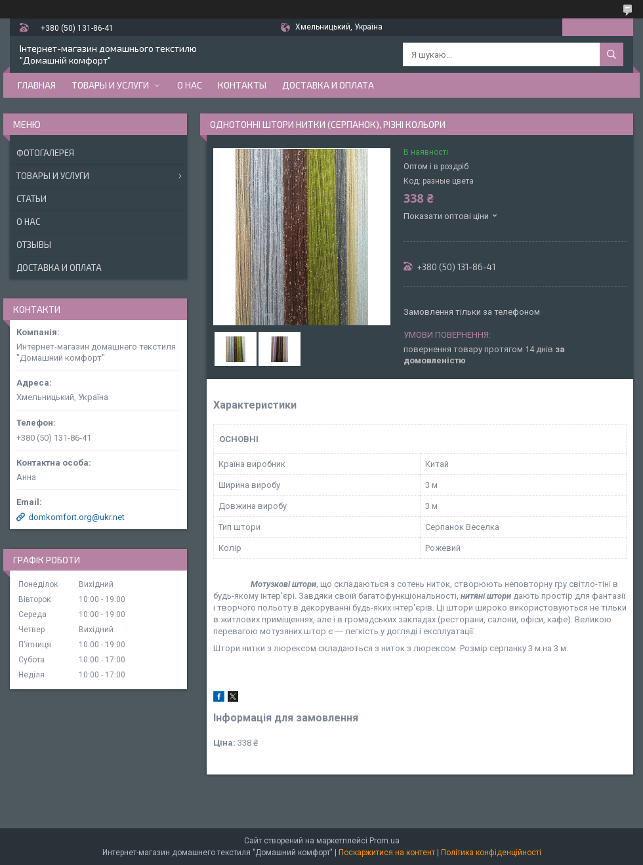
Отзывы (33, 244)
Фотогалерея (45, 153)
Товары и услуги (110, 85)
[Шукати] (611, 54)
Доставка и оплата (328, 85)
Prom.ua (384, 840)
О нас (189, 85)
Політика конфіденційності (491, 852)
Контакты (242, 85)
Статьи (31, 198)
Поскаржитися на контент (387, 852)
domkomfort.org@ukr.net (76, 517)
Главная (37, 85)
